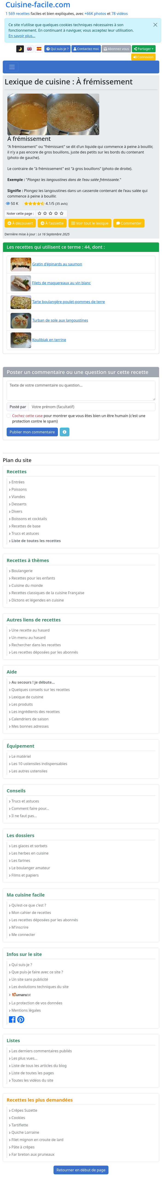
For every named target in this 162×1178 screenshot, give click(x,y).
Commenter (129, 223)
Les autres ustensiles (28, 771)
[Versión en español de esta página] (39, 49)
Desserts (17, 504)
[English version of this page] (29, 49)
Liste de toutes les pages (31, 1072)
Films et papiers (24, 875)
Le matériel (20, 756)
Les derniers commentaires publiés (40, 1050)
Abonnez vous (116, 49)
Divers (15, 511)
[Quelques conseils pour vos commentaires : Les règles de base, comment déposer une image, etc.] (64, 432)
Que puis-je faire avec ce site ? (36, 972)
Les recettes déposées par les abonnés (43, 652)
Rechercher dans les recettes (35, 644)
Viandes (17, 496)
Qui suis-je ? (57, 49)
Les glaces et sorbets (28, 845)
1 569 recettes (18, 13)
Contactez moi (86, 49)
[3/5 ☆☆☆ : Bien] (50, 213)
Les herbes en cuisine (28, 853)
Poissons (18, 489)
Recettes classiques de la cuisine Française (46, 592)
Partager (142, 49)
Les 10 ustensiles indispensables (38, 763)
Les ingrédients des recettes (34, 711)
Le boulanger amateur (29, 867)
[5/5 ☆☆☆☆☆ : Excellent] (61, 213)
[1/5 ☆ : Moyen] (39, 213)
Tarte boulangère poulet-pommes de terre (68, 301)
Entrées (17, 482)
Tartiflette (18, 1125)
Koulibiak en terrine (49, 339)
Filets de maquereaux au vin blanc (61, 282)
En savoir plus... (22, 35)
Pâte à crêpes (21, 1147)
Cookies (17, 1117)
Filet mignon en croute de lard (36, 1139)
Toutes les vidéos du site (31, 1080)
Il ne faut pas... (23, 815)
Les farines (19, 860)
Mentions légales (25, 1010)
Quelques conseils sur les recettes (39, 689)
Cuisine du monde (26, 585)
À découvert (20, 223)
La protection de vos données (35, 1002)
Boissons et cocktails (28, 518)
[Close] (155, 24)
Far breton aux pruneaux (31, 1154)
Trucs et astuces (24, 533)
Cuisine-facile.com (38, 4)
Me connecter (22, 934)
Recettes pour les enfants (32, 578)
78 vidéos (119, 13)
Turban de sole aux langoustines (60, 320)
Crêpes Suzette (23, 1110)
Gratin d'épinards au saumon (57, 264)
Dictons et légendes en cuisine (36, 600)
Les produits (21, 704)
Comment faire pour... (29, 808)
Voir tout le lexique (89, 223)
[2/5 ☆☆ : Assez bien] (45, 213)
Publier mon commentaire (32, 431)
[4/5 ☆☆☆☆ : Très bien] (56, 213)
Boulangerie (21, 570)
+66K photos (95, 13)
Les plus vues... (23, 1058)
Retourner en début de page (81, 1169)
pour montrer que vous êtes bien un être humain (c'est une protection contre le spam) (78, 418)
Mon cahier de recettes (30, 912)
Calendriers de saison (28, 718)
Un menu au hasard (27, 637)
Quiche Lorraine (24, 1132)
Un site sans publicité (28, 979)
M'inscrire (18, 927)
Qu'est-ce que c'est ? (27, 905)
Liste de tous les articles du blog (38, 1065)
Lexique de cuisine (26, 696)
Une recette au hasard (29, 630)
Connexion (143, 57)
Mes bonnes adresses (29, 726)
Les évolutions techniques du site (39, 986)
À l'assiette (52, 223)
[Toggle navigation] (12, 67)
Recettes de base (25, 526)
